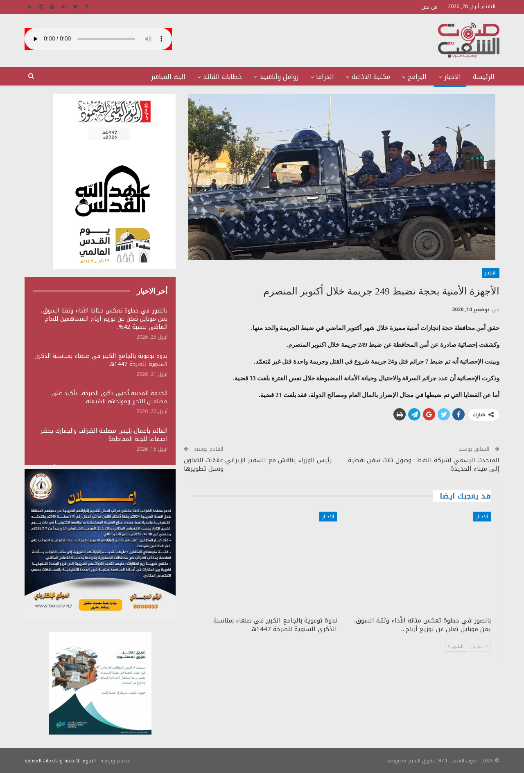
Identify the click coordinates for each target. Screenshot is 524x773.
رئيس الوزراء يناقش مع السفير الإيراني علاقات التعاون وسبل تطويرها (258, 464)
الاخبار (452, 76)
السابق (479, 646)
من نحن (429, 7)
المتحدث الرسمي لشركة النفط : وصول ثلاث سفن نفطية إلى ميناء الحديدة (423, 464)
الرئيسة (484, 76)
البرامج (417, 76)
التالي (455, 646)
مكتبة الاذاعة (371, 76)
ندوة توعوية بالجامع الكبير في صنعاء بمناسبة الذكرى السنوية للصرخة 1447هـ (100, 360)
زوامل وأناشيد (279, 76)
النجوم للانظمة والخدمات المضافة (60, 760)
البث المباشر (168, 76)
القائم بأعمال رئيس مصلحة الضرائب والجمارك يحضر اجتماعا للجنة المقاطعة (104, 435)
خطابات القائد (222, 76)
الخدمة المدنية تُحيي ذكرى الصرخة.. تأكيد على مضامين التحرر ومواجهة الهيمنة (109, 397)
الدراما (325, 76)
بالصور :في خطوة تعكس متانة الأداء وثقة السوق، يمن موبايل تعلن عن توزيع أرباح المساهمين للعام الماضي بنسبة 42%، (104, 319)
